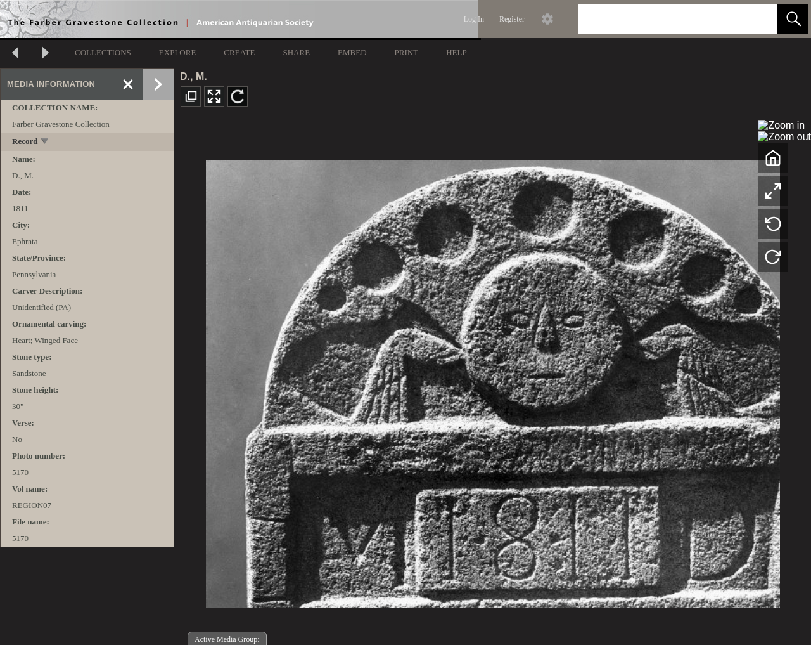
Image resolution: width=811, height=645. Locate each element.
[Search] (663, 19)
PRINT (407, 52)
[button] (792, 19)
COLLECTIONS (103, 52)
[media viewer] (492, 381)
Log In (474, 19)
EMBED (352, 52)
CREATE (239, 52)
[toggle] (45, 142)
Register (512, 19)
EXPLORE (177, 52)
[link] (757, 18)
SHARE (296, 52)
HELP (456, 52)
